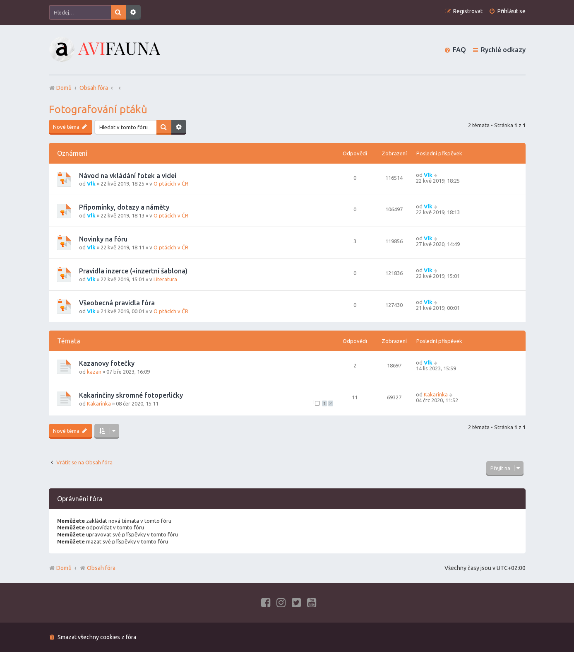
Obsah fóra (97, 568)
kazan (94, 371)
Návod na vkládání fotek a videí (127, 175)
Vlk (91, 183)
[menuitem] (507, 11)
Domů (64, 568)
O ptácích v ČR (171, 183)
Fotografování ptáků (98, 109)
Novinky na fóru (103, 239)
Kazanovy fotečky (106, 363)
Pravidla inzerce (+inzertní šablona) (133, 271)
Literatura (165, 279)
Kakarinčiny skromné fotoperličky (131, 395)
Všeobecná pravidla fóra (117, 303)
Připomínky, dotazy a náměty (124, 207)
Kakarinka (99, 403)
